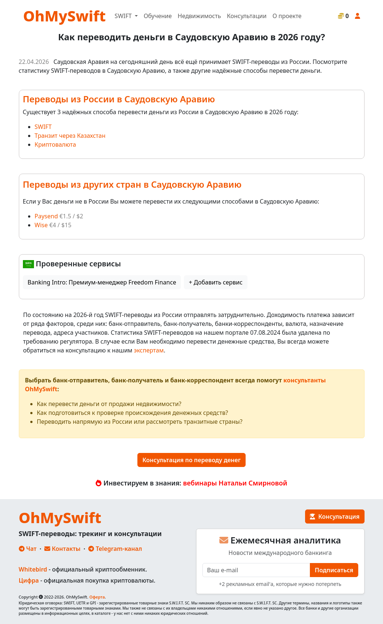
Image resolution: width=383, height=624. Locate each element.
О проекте (287, 16)
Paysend (46, 216)
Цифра (29, 580)
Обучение (158, 16)
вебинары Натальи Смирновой (235, 482)
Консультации (246, 16)
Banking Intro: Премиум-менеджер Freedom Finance (102, 282)
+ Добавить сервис (215, 282)
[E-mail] (256, 570)
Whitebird (33, 569)
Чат (28, 549)
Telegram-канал (115, 549)
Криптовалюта (55, 144)
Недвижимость (199, 16)
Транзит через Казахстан (70, 136)
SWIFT (43, 127)
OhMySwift (64, 16)
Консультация (334, 516)
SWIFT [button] (123, 16)
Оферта (97, 597)
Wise (41, 225)
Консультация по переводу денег (191, 460)
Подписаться (334, 570)
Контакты (62, 549)
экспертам (149, 350)
